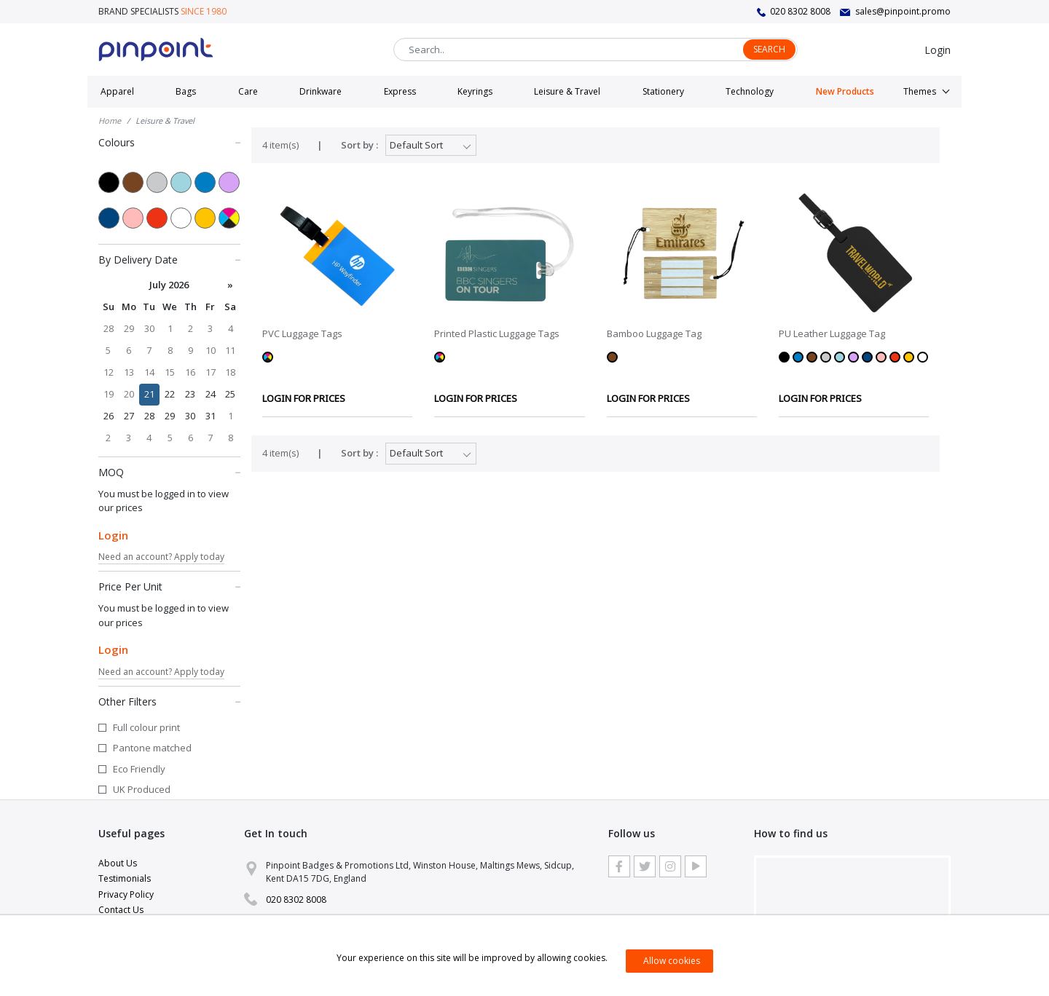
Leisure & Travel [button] (567, 91)
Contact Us (121, 910)
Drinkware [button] (320, 91)
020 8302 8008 (800, 11)
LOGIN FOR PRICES (303, 398)
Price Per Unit (169, 586)
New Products (845, 91)
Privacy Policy (126, 894)
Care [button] (248, 91)
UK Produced (141, 789)
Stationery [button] (663, 91)
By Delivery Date (169, 259)
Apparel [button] (117, 91)
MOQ (169, 472)
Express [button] (400, 91)
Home (109, 120)
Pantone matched (152, 747)
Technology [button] (750, 91)
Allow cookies (671, 960)
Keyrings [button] (474, 91)
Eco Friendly (139, 768)
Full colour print (146, 727)
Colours (169, 142)
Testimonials (124, 878)
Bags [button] (186, 91)
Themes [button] (919, 91)
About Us (117, 863)
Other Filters (169, 701)
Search (769, 49)
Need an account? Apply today (161, 556)
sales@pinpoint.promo (903, 11)
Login (937, 50)
